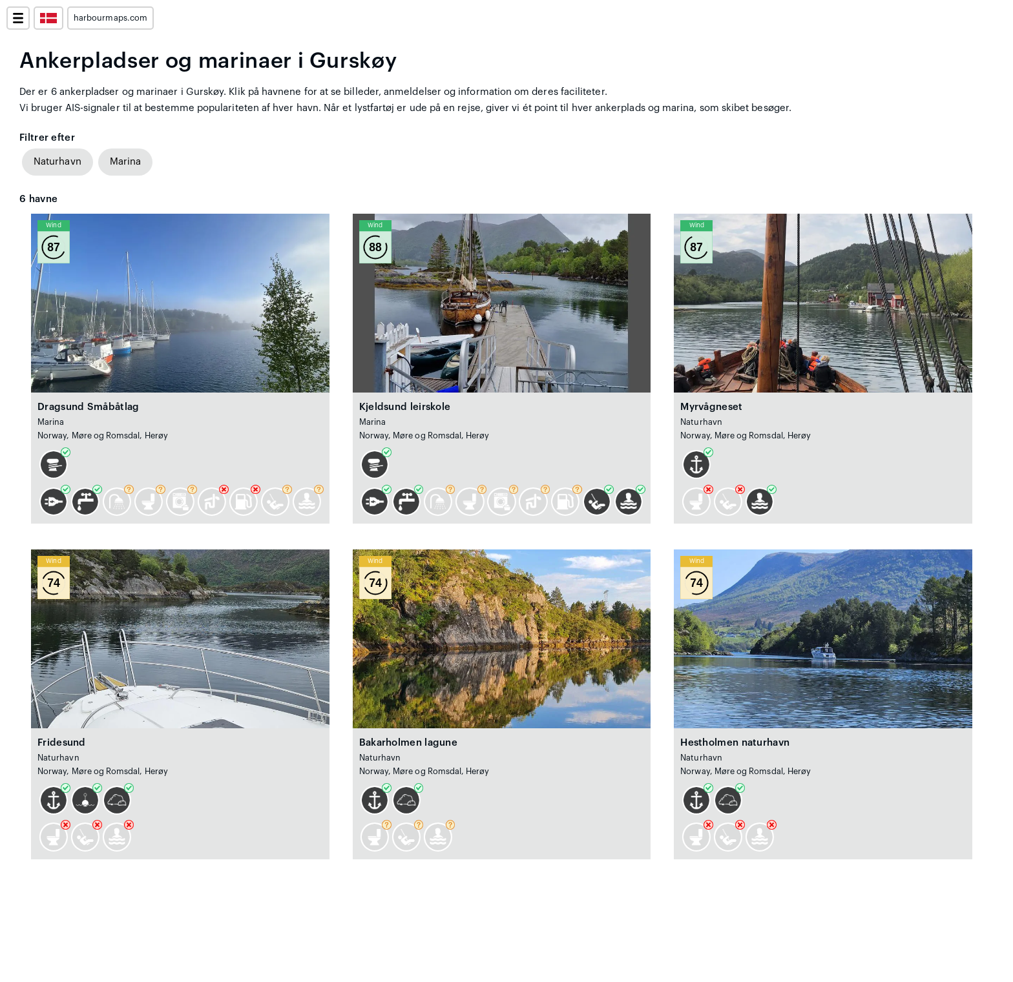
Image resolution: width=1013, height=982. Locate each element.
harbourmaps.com (110, 18)
